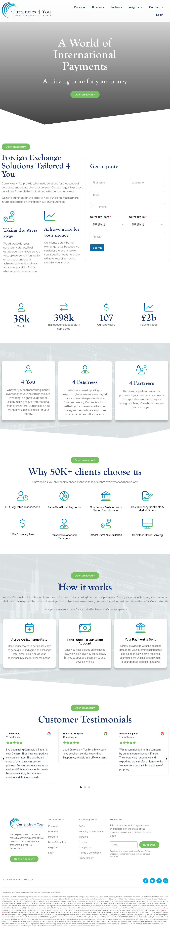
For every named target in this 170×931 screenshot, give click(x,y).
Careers (83, 836)
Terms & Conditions (90, 852)
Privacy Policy (86, 857)
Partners (116, 7)
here (75, 908)
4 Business (85, 381)
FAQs (82, 826)
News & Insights (57, 842)
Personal (79, 7)
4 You (28, 381)
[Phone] (127, 206)
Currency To (138, 216)
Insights (135, 7)
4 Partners (141, 382)
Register (53, 847)
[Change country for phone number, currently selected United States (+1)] (94, 206)
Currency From (100, 216)
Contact (156, 7)
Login (159, 15)
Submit (97, 247)
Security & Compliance (91, 831)
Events (83, 842)
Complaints (85, 847)
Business (98, 7)
